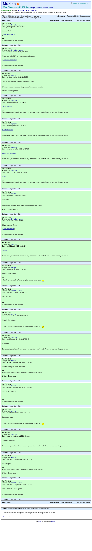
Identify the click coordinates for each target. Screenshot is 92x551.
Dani (4, 176)
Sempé (4, 250)
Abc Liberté (31, 10)
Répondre (13, 45)
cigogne (14, 100)
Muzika (9, 4)
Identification (18, 18)
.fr (17, 4)
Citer (19, 45)
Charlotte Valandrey (9, 153)
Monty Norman (7, 130)
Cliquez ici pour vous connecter (13, 517)
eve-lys (13, 268)
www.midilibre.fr (8, 229)
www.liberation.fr (9, 35)
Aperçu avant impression (33, 18)
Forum (21, 10)
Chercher (9, 18)
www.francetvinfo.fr (9, 60)
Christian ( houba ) (17, 25)
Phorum (53, 521)
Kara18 (13, 75)
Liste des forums (13, 16)
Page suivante (85, 16)
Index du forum (26, 16)
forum (39, 521)
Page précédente (72, 16)
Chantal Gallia (7, 106)
